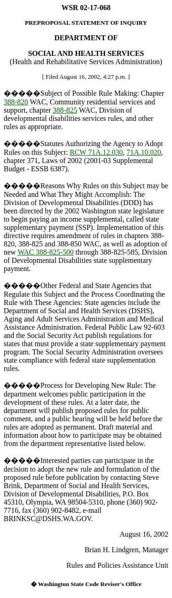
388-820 (16, 102)
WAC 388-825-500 (45, 252)
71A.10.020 (144, 152)
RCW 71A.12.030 (96, 152)
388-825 (65, 110)
